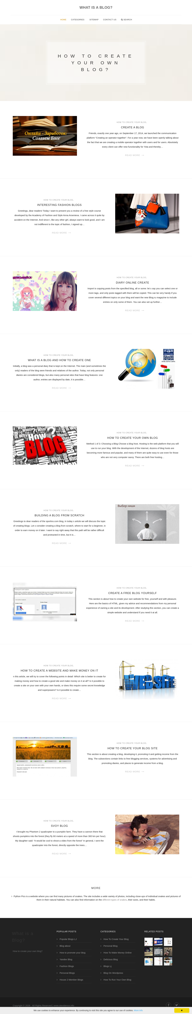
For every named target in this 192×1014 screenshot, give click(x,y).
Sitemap (94, 19)
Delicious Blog (111, 959)
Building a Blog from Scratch (59, 515)
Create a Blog (132, 127)
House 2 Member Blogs (71, 979)
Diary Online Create (132, 282)
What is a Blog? (96, 7)
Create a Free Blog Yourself (132, 593)
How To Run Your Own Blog (117, 979)
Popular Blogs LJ (68, 939)
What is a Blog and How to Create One (59, 360)
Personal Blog (110, 946)
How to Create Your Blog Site (132, 748)
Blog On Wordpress (113, 973)
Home (63, 19)
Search (126, 19)
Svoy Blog (59, 825)
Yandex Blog (66, 959)
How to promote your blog (73, 952)
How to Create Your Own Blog (132, 437)
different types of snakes (114, 899)
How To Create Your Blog (131, 122)
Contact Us (109, 19)
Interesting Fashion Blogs (59, 204)
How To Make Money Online (118, 952)
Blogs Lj (107, 966)
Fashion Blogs (67, 966)
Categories (77, 19)
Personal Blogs (67, 973)
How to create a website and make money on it (59, 670)
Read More (132, 155)
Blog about (65, 946)
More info (138, 1010)
